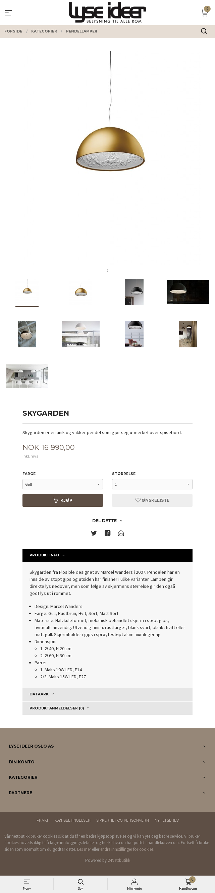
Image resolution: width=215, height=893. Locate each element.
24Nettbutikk (119, 860)
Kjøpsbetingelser (72, 820)
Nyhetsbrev (167, 820)
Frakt (43, 820)
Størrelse (124, 474)
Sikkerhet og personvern (122, 820)
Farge (29, 474)
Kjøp (62, 500)
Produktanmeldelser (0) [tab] (57, 708)
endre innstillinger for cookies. (127, 849)
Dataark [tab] (39, 694)
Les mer (84, 849)
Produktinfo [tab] (44, 555)
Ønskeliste (152, 500)
